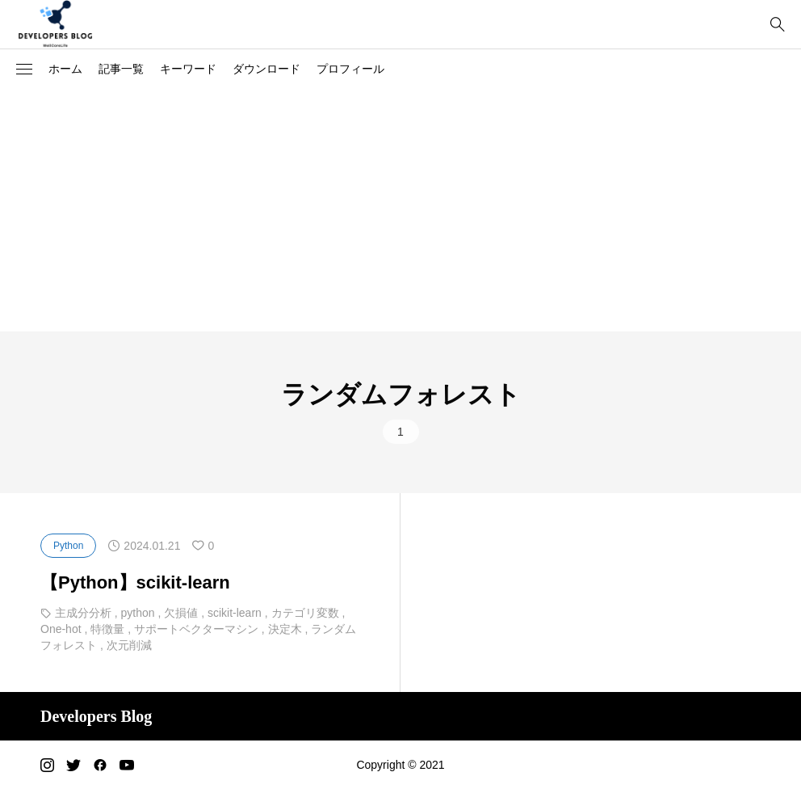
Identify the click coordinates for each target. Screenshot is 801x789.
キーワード (188, 68)
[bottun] (777, 24)
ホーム (65, 68)
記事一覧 (121, 68)
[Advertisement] (400, 210)
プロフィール (350, 68)
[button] (24, 69)
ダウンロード (266, 68)
